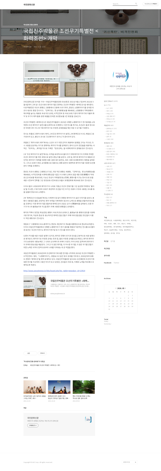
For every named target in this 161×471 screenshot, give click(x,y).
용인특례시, (127, 230)
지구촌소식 (110, 122)
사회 (109, 166)
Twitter (116, 263)
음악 (109, 131)
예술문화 (108, 125)
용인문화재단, (108, 227)
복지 (109, 185)
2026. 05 (120, 288)
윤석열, (113, 233)
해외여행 (110, 159)
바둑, (105, 224)
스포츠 (109, 139)
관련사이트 (126, 462)
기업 (108, 182)
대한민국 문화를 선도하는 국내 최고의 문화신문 (42, 421)
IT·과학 (109, 190)
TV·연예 (110, 149)
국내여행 (110, 157)
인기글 (113, 241)
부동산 (109, 114)
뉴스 (107, 105)
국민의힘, (134, 220)
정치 (109, 111)
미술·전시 (110, 134)
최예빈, (129, 224)
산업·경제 (110, 116)
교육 (109, 174)
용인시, (123, 224)
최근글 (106, 241)
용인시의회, (126, 220)
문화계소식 (111, 128)
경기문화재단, (117, 227)
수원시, (110, 224)
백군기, (106, 230)
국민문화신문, (108, 220)
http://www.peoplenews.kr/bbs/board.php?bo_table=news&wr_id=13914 (54, 270)
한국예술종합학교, (128, 227)
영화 (109, 146)
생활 (109, 177)
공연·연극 (110, 151)
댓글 (24, 408)
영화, (115, 224)
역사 (109, 205)
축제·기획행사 (112, 154)
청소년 (109, 169)
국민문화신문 (29, 4)
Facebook (107, 263)
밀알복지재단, (113, 230)
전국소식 (110, 119)
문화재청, (107, 233)
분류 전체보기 (111, 101)
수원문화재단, (117, 220)
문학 (108, 136)
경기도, (118, 233)
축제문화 (108, 143)
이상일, (121, 230)
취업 (109, 180)
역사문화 (108, 194)
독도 (108, 200)
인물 (108, 188)
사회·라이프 (109, 163)
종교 (109, 197)
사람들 (109, 172)
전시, (119, 224)
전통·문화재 (111, 203)
